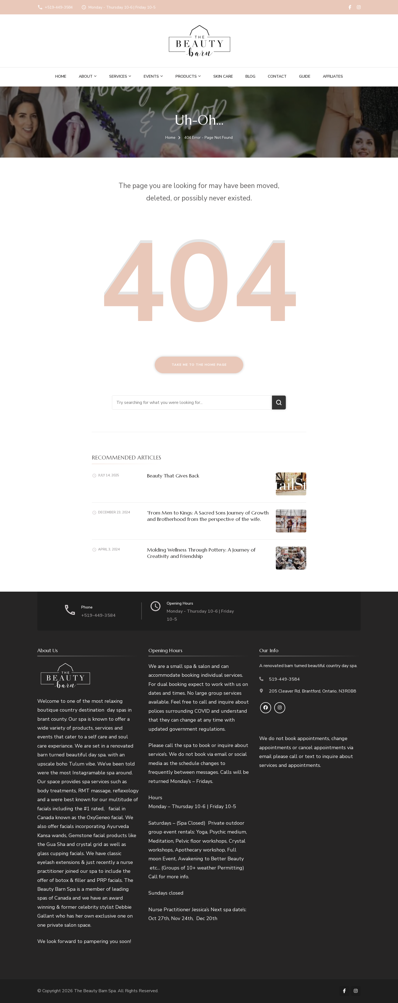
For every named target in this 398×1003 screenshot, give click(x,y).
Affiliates (333, 76)
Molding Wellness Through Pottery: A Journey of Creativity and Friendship (201, 553)
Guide (304, 76)
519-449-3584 (284, 679)
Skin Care (223, 76)
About (86, 76)
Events (151, 76)
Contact (277, 76)
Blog (250, 76)
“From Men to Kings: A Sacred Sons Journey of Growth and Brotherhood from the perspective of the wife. (208, 516)
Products (186, 76)
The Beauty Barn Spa (95, 991)
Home (60, 76)
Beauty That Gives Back (173, 475)
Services (118, 76)
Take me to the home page (199, 364)
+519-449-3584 (59, 7)
